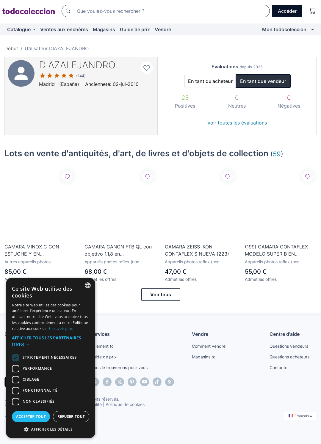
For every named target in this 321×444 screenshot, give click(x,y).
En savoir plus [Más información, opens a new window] (60, 328)
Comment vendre (209, 346)
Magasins (104, 29)
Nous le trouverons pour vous (119, 367)
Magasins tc (203, 356)
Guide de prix (135, 29)
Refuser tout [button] (71, 416)
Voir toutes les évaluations (237, 123)
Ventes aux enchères (64, 29)
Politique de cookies (125, 404)
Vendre (163, 29)
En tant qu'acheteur (210, 81)
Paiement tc (102, 346)
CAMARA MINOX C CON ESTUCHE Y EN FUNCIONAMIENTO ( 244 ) (34, 250)
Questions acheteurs (289, 356)
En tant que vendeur (263, 81)
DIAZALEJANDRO (77, 65)
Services (100, 334)
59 (277, 154)
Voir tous (160, 294)
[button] (50, 341)
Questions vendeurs (289, 346)
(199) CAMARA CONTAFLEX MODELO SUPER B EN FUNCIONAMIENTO (276, 250)
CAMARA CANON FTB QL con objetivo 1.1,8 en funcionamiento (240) (118, 250)
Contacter (279, 367)
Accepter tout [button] (31, 416)
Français (300, 416)
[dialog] (50, 358)
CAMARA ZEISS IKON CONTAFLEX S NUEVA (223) (197, 250)
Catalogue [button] (19, 29)
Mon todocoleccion (284, 29)
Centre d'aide (285, 334)
